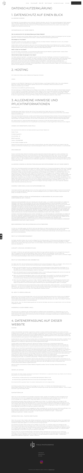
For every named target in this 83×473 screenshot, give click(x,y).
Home (27, 3)
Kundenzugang (76, 3)
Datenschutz (41, 454)
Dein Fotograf (48, 3)
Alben (40, 3)
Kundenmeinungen (59, 3)
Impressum (41, 452)
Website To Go (51, 469)
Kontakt (67, 3)
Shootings (33, 3)
